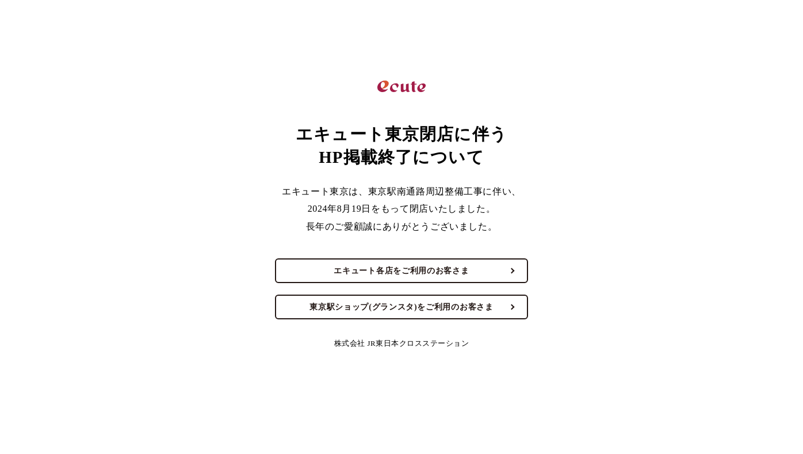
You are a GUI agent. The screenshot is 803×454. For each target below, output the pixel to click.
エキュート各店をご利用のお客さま (401, 270)
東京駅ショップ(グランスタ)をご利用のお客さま (401, 307)
